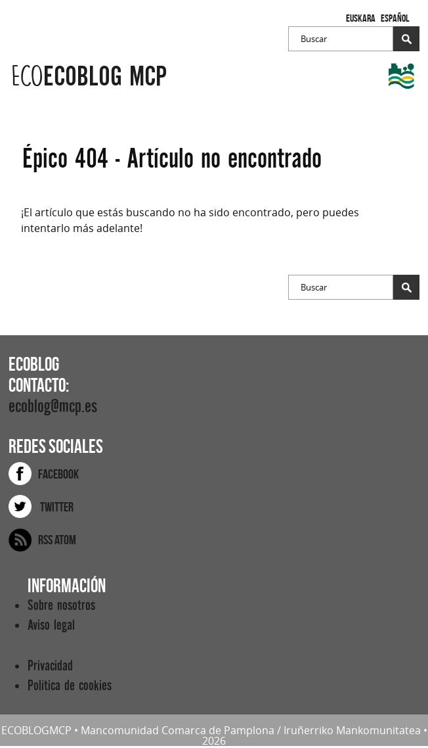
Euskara (360, 18)
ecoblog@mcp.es (53, 406)
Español (395, 18)
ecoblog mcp (89, 76)
